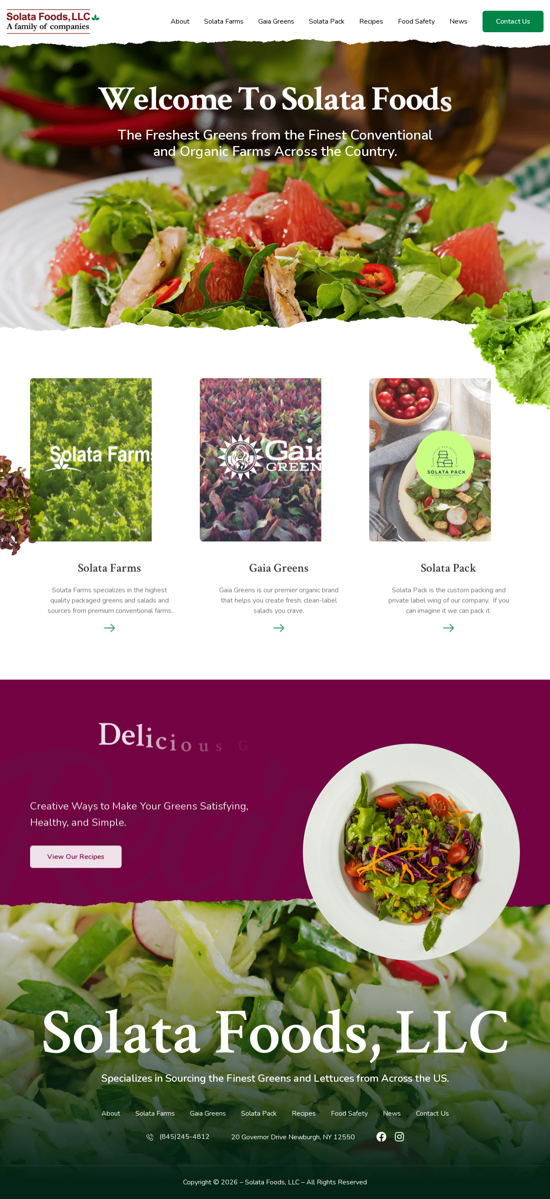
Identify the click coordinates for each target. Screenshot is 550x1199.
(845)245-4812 (184, 1136)
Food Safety (416, 22)
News (458, 22)
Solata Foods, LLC (275, 1033)
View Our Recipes (75, 886)
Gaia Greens (276, 22)
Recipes (371, 22)
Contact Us (513, 21)
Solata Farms (224, 22)
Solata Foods (265, 1182)
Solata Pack (327, 22)
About (180, 22)
